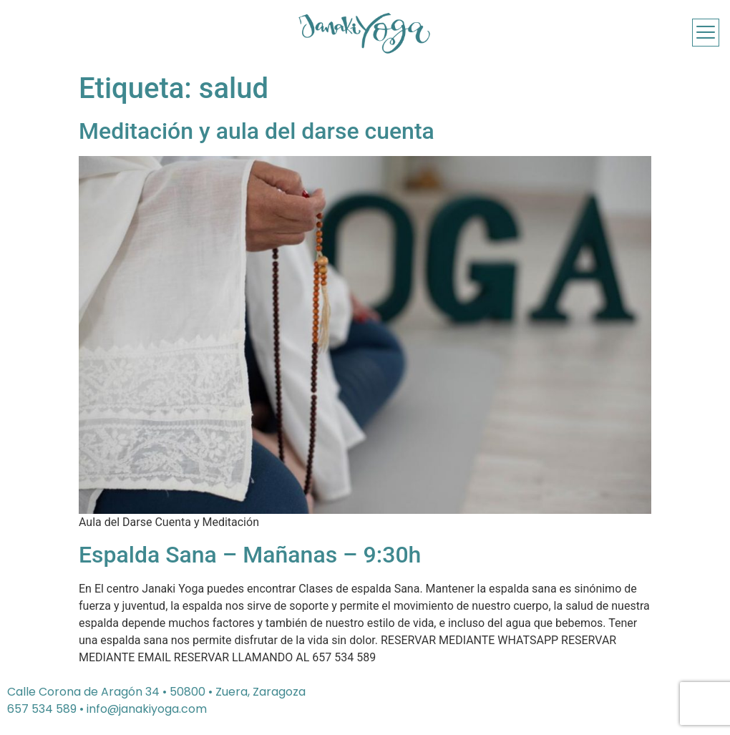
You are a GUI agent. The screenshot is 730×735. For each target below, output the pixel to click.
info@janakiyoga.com (147, 709)
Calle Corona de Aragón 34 (83, 691)
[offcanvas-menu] (705, 33)
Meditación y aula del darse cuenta (256, 131)
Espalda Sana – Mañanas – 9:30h (250, 554)
